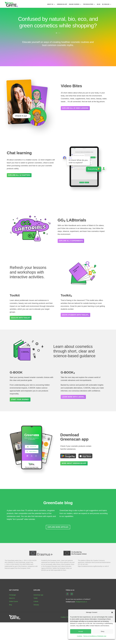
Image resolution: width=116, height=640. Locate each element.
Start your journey (20, 399)
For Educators (88, 4)
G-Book (36, 601)
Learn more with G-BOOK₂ (73, 397)
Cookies (79, 636)
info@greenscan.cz (81, 602)
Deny (102, 631)
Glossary (36, 605)
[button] (112, 612)
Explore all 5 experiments (71, 241)
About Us (12, 598)
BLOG (98, 4)
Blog (10, 605)
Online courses (74, 4)
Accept (80, 631)
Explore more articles (58, 527)
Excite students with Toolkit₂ (75, 315)
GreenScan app (62, 4)
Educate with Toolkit (20, 318)
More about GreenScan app (74, 463)
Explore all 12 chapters (19, 175)
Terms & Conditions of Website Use (94, 636)
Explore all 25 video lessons (75, 108)
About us (50, 4)
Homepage (12, 595)
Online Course (13, 601)
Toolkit (35, 598)
